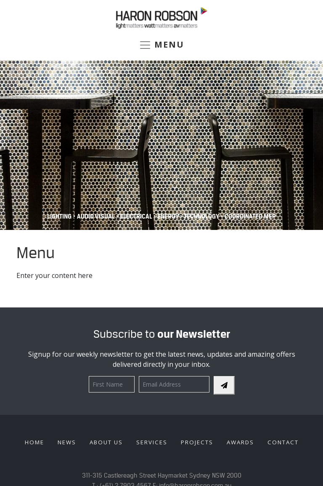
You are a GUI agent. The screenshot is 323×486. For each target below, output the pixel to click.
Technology (201, 216)
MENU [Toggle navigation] (161, 45)
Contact (283, 442)
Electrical (137, 216)
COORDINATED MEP (250, 216)
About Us (106, 442)
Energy (168, 216)
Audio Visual (96, 216)
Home (34, 442)
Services (151, 442)
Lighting (59, 216)
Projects (197, 442)
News (67, 442)
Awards (240, 442)
